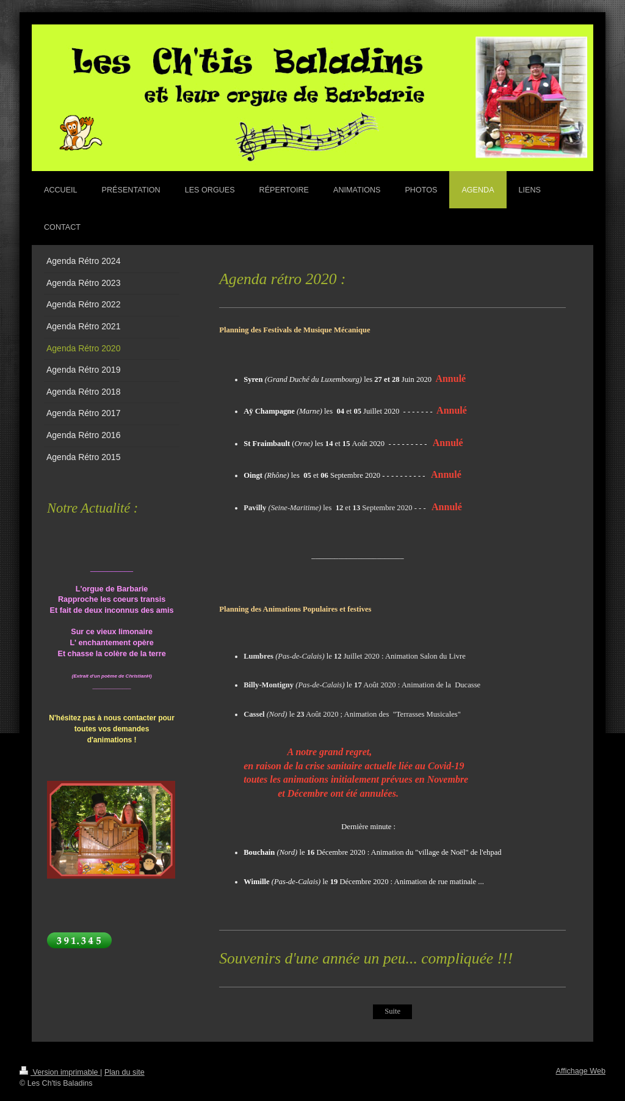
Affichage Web (580, 1071)
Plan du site (124, 1072)
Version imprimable (60, 1072)
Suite (392, 1011)
